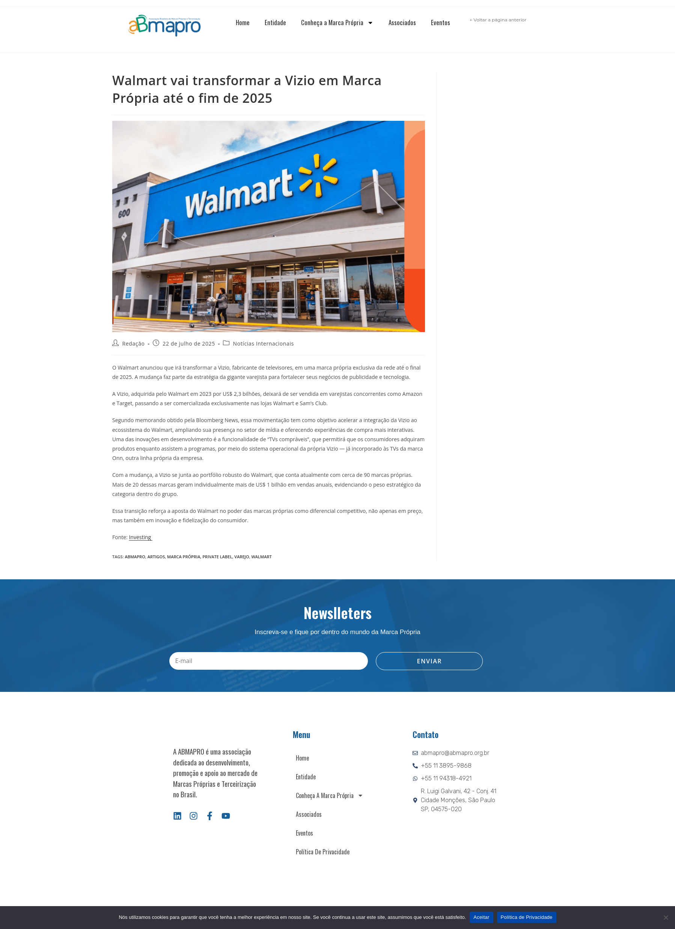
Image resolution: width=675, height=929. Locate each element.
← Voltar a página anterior (498, 20)
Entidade (275, 22)
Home (243, 22)
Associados (402, 22)
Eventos (440, 22)
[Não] (665, 917)
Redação (133, 343)
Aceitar (481, 917)
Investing (140, 537)
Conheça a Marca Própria (337, 23)
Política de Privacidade (323, 851)
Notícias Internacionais (263, 343)
